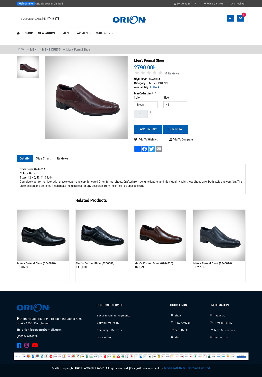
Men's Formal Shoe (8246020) (36, 263)
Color (137, 97)
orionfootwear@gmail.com (39, 330)
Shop (178, 315)
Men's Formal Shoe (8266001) (95, 263)
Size (166, 97)
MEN (33, 49)
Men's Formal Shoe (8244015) (154, 263)
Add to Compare (181, 139)
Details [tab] (25, 158)
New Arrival (182, 322)
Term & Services (224, 330)
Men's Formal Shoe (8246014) (212, 263)
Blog (177, 337)
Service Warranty (108, 322)
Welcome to (26, 3)
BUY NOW (175, 129)
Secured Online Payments (113, 315)
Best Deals (182, 330)
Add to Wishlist (146, 139)
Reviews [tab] (62, 158)
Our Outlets (104, 337)
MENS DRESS (51, 49)
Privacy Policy (223, 322)
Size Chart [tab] (43, 158)
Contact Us (221, 337)
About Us (219, 315)
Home (21, 49)
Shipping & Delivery (109, 330)
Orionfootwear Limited (49, 3)
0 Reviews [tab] (172, 73)
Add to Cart (148, 129)
